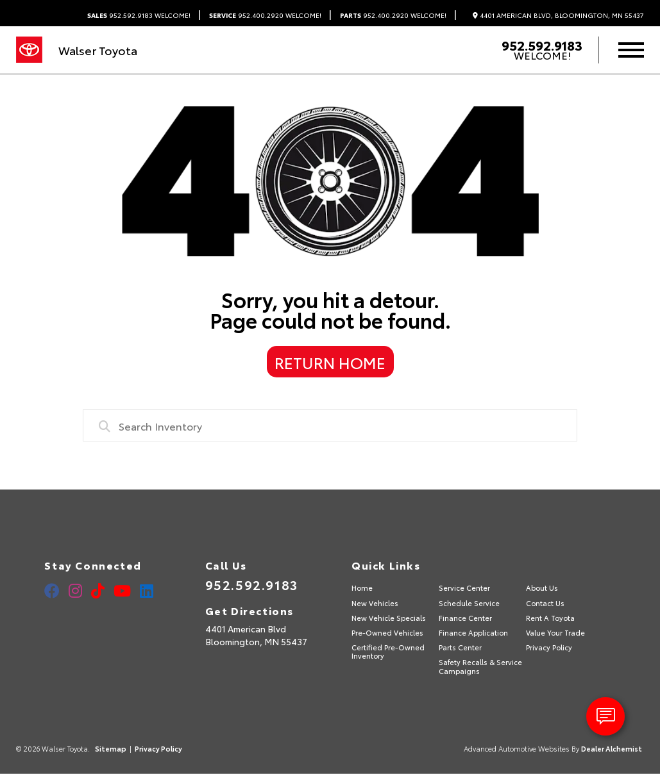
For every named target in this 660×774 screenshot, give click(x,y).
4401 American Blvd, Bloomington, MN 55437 (558, 15)
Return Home (330, 362)
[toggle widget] (605, 716)
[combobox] (330, 425)
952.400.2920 (265, 15)
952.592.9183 (138, 15)
